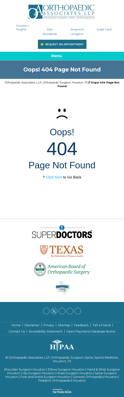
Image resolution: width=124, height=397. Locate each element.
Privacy (48, 325)
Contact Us (17, 331)
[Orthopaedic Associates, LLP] (62, 10)
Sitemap (64, 325)
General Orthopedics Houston (95, 377)
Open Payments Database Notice (90, 331)
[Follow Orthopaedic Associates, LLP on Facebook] (46, 311)
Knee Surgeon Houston (74, 373)
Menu (61, 56)
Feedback (81, 325)
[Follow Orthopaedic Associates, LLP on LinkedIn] (62, 311)
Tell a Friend (102, 325)
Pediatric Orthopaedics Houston (62, 380)
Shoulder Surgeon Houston (24, 369)
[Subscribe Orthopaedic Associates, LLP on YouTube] (78, 311)
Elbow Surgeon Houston (66, 369)
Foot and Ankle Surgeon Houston (45, 377)
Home (16, 325)
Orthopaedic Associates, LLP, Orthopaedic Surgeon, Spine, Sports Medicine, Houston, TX (63, 359)
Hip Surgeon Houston (38, 373)
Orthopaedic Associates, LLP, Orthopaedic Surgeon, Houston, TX (46, 82)
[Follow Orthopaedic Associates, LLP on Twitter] (54, 311)
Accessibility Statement (46, 331)
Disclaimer (32, 325)
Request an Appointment (64, 44)
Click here (54, 177)
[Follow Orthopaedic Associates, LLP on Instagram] (70, 311)
